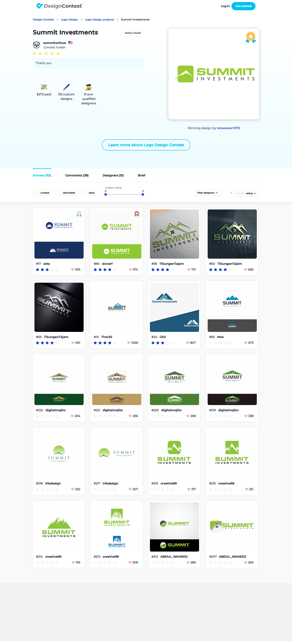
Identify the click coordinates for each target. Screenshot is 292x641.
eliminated (69, 192)
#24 (154, 337)
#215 (212, 483)
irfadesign (53, 483)
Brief (141, 175)
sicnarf (107, 263)
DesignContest (59, 6)
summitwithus (54, 43)
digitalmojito (55, 410)
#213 (97, 556)
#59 (39, 337)
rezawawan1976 (228, 128)
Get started (243, 6)
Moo (220, 337)
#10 (97, 337)
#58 (154, 264)
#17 (39, 264)
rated (91, 192)
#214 (40, 556)
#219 (213, 410)
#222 (40, 410)
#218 (39, 483)
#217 (97, 483)
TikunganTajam (171, 263)
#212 (155, 556)
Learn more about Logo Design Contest (146, 145)
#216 (155, 483)
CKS (163, 337)
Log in (225, 6)
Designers (113, 175)
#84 (97, 264)
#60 (212, 264)
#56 (212, 337)
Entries (42, 175)
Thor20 (106, 337)
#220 (155, 410)
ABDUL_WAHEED (174, 556)
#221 (97, 410)
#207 (213, 556)
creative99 (169, 483)
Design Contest (43, 19)
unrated (44, 192)
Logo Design (69, 19)
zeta (46, 263)
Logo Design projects (99, 19)
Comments (77, 175)
